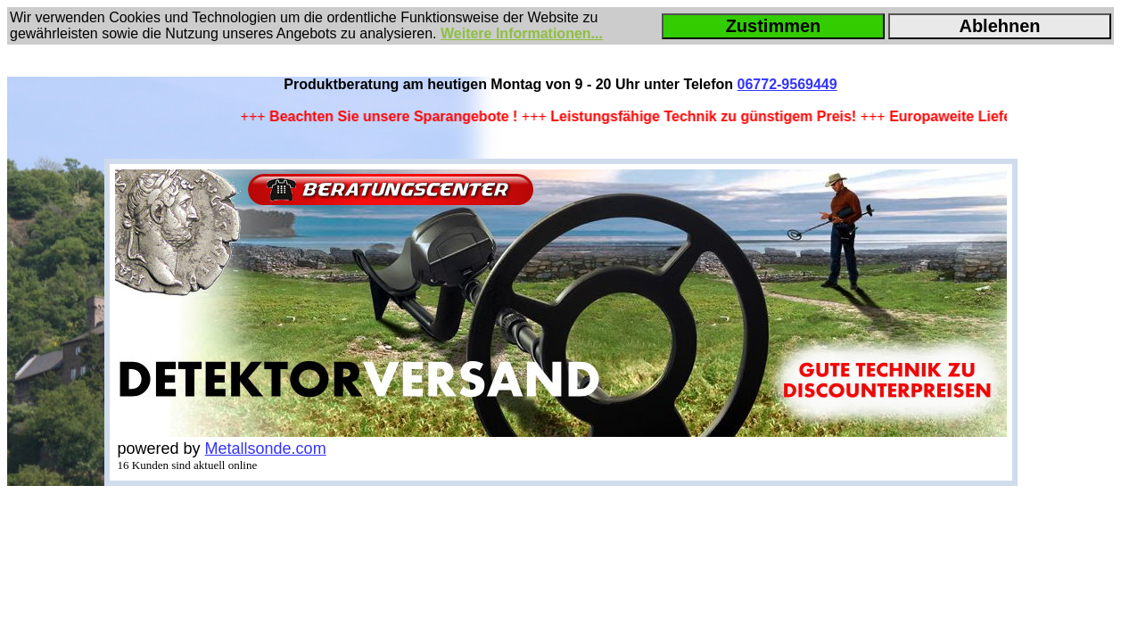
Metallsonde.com (265, 448)
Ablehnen (999, 26)
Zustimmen (773, 26)
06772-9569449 (787, 84)
